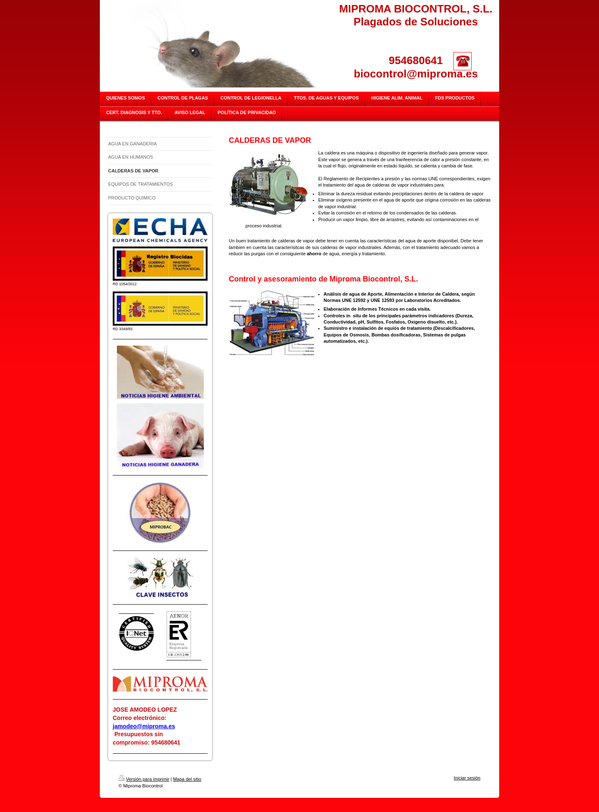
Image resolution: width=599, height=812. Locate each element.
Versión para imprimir (144, 779)
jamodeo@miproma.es (144, 726)
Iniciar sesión (467, 777)
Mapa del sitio (187, 779)
